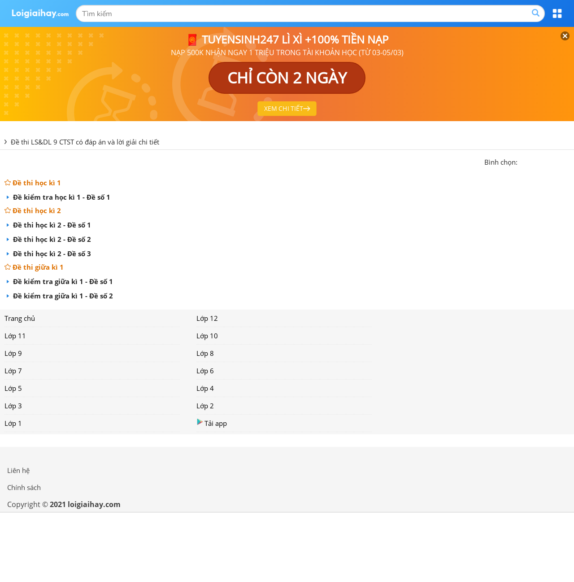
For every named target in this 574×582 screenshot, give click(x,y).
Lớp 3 (13, 405)
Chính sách (24, 487)
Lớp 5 (13, 388)
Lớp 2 (205, 405)
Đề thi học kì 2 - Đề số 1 (51, 224)
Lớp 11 (15, 335)
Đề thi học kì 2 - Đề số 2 (51, 239)
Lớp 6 (205, 370)
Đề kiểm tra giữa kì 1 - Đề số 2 (62, 295)
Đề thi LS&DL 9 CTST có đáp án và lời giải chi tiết (85, 141)
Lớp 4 (205, 388)
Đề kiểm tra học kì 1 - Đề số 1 (60, 197)
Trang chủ (19, 318)
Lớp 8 (205, 353)
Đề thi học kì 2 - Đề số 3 (51, 253)
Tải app (211, 423)
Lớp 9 (13, 353)
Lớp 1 (13, 423)
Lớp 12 (207, 318)
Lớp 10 (207, 335)
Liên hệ (18, 470)
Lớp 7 (13, 370)
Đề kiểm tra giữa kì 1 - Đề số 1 (62, 281)
